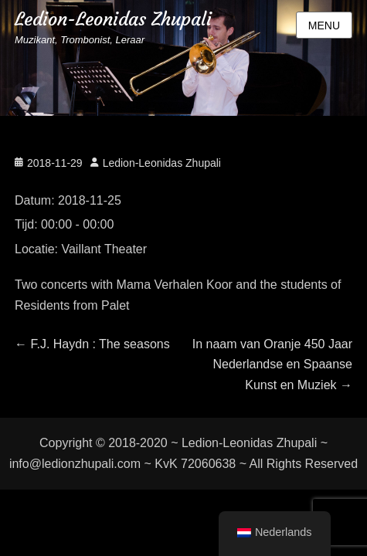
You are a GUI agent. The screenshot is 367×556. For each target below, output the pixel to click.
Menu (324, 25)
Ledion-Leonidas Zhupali (113, 19)
